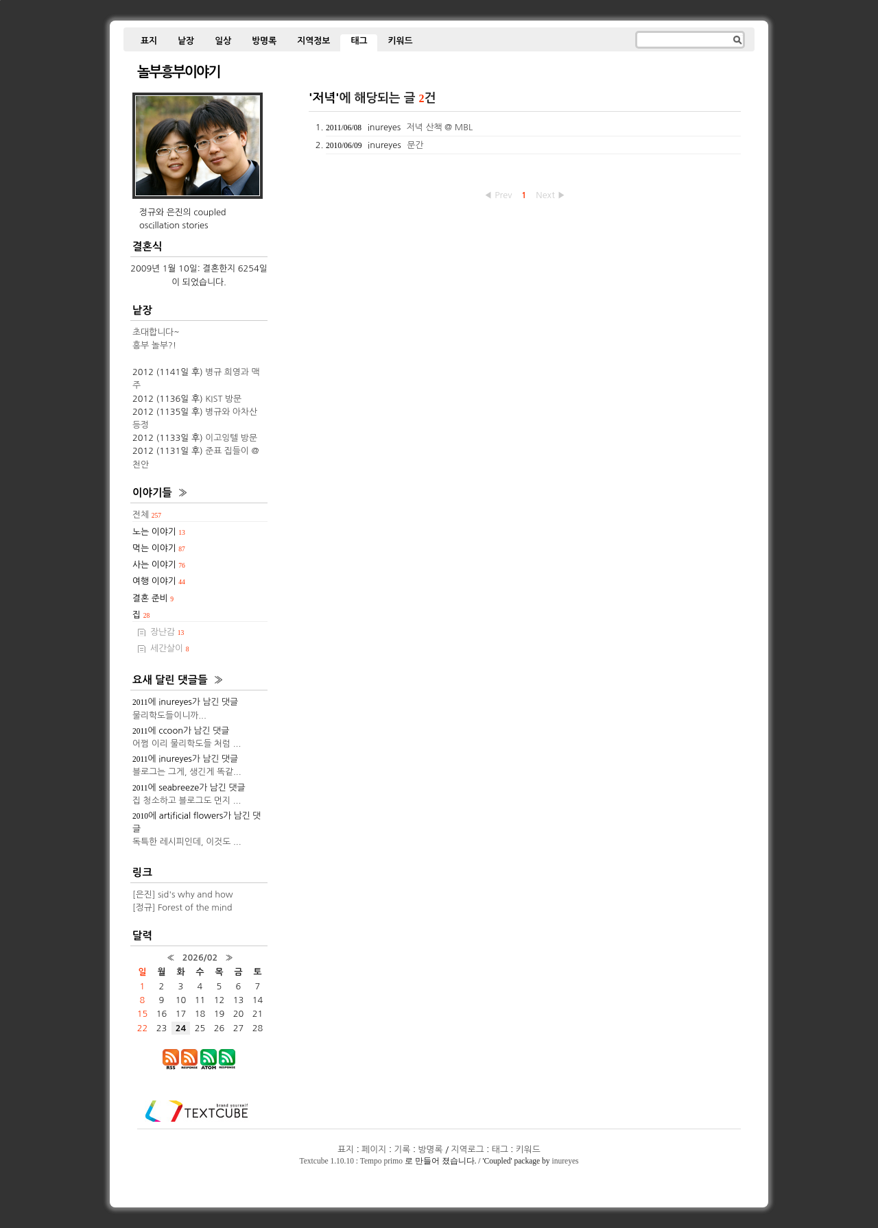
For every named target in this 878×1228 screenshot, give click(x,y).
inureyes (564, 1161)
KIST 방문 (223, 398)
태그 (359, 40)
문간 (415, 145)
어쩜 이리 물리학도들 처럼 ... (186, 743)
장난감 (167, 631)
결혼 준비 (153, 598)
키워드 (400, 40)
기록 (402, 1149)
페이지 (373, 1149)
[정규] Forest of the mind (182, 907)
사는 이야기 (158, 564)
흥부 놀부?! (154, 345)
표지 (149, 40)
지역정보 (313, 40)
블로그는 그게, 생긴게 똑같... (186, 771)
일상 (223, 40)
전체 (146, 514)
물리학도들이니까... (169, 715)
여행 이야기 (158, 581)
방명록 (264, 40)
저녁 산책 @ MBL (440, 127)
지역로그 (467, 1149)
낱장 (186, 40)
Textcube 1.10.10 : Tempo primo (351, 1161)
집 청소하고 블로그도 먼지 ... (186, 800)
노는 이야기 (158, 531)
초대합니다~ (156, 332)
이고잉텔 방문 (231, 437)
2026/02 (199, 957)
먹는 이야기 (158, 548)
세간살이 (169, 648)
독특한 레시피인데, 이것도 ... (186, 841)
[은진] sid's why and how (182, 894)
